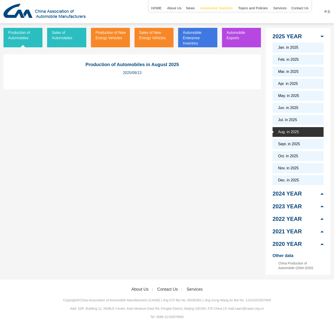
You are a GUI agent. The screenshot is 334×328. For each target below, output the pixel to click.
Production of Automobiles (19, 35)
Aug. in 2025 (288, 132)
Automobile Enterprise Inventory (192, 38)
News (190, 11)
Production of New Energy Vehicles (111, 35)
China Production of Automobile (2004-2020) (295, 265)
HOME (156, 11)
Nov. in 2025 (288, 168)
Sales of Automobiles (62, 35)
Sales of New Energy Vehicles (152, 35)
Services (280, 11)
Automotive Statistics (216, 11)
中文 (327, 11)
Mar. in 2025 (288, 72)
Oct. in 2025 (288, 156)
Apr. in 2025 (288, 84)
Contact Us (299, 11)
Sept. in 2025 (289, 144)
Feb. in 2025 (288, 59)
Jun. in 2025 (288, 108)
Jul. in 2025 (287, 120)
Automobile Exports (236, 35)
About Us (174, 11)
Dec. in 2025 (288, 180)
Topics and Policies (253, 11)
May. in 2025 (288, 96)
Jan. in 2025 (288, 47)
